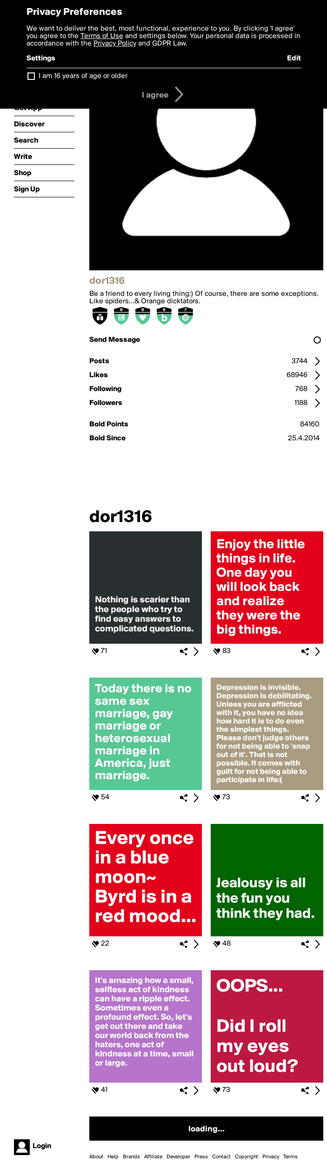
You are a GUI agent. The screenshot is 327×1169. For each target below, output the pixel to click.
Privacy (270, 1157)
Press (201, 1157)
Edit (294, 58)
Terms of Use (101, 36)
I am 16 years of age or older (83, 76)
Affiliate (153, 1157)
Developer (178, 1157)
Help (113, 1157)
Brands (131, 1157)
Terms (290, 1157)
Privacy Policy (114, 43)
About (96, 1157)
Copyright (246, 1157)
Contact (221, 1157)
